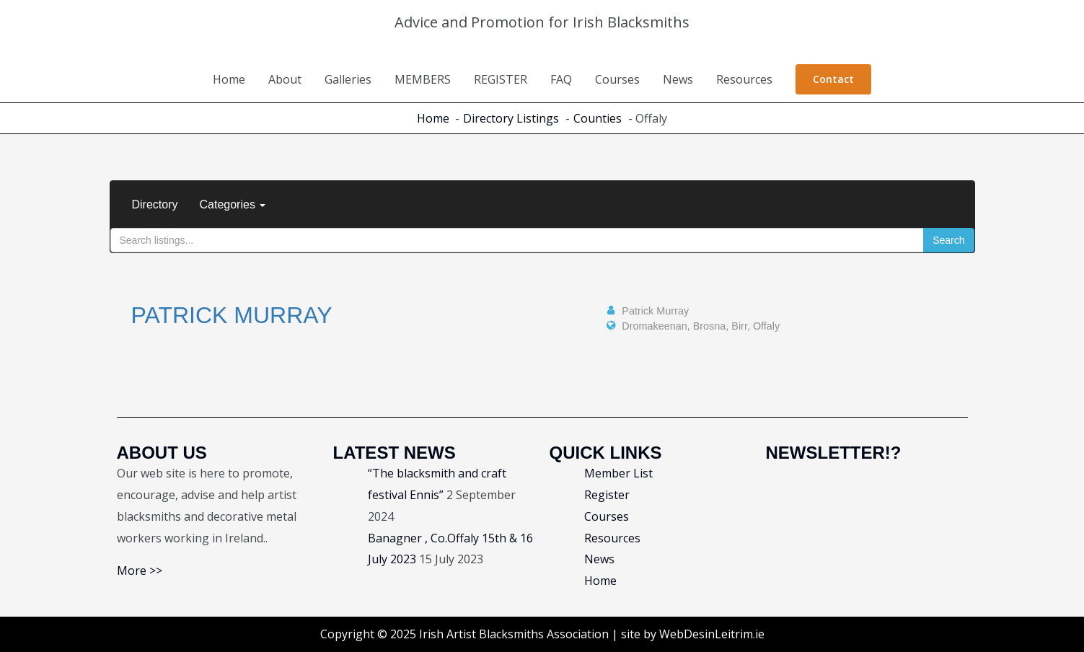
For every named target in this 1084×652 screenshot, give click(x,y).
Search (948, 240)
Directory (155, 204)
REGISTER (500, 79)
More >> (139, 570)
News (678, 79)
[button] (833, 79)
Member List (618, 473)
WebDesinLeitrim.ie (711, 634)
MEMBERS (423, 79)
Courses (617, 79)
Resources (744, 79)
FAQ (561, 79)
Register (607, 495)
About (284, 79)
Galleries (348, 79)
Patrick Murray (231, 315)
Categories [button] (233, 204)
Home (229, 79)
